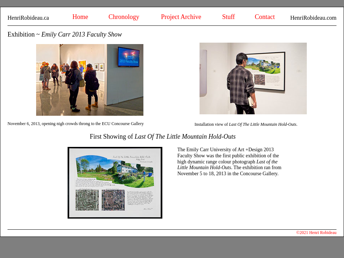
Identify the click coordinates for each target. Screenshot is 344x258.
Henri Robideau (322, 232)
